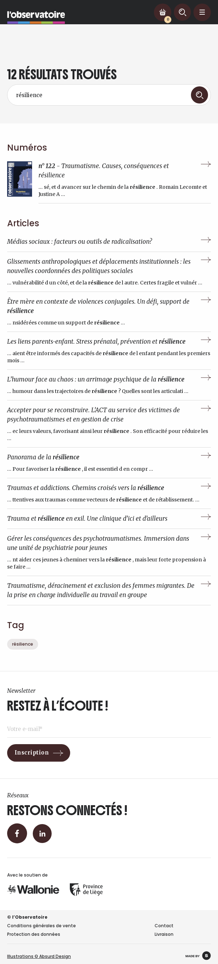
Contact (164, 926)
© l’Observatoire (27, 917)
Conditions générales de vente (41, 926)
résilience (22, 644)
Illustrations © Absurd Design (39, 956)
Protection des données (33, 934)
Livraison (164, 934)
